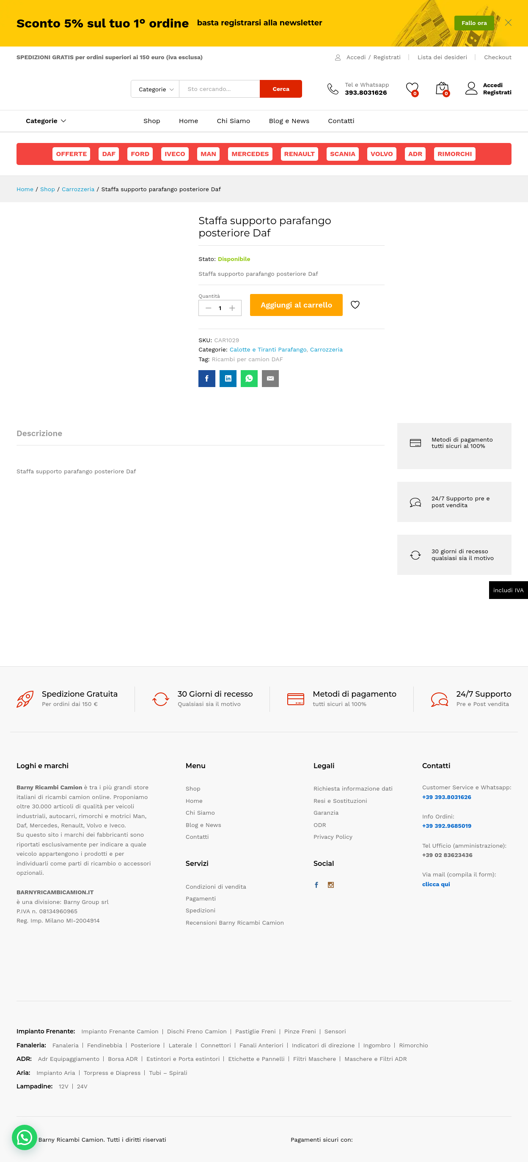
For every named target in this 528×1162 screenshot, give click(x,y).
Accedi (356, 57)
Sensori (335, 1031)
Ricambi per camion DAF (247, 359)
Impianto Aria (55, 1072)
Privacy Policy (333, 836)
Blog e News (289, 121)
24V (82, 1086)
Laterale (180, 1045)
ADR (415, 154)
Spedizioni (200, 910)
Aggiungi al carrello (296, 304)
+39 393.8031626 (446, 797)
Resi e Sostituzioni (340, 800)
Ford (140, 154)
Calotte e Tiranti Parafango (268, 349)
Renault (299, 154)
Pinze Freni (300, 1031)
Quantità (209, 296)
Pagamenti (201, 898)
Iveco (175, 154)
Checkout (498, 57)
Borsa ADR (123, 1058)
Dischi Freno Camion (197, 1031)
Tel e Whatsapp (367, 84)
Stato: (207, 258)
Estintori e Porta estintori (183, 1058)
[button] (24, 1137)
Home (188, 121)
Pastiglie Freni (255, 1031)
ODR (320, 824)
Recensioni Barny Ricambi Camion (235, 922)
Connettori (216, 1045)
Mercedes (250, 154)
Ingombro (377, 1045)
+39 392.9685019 (446, 825)
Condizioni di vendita (216, 886)
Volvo (382, 154)
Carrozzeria (326, 349)
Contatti (341, 121)
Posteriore (145, 1045)
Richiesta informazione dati (353, 788)
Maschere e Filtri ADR (375, 1058)
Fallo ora (474, 22)
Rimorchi (454, 154)
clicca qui (436, 884)
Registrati (387, 57)
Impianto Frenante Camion (120, 1031)
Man (208, 154)
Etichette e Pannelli (256, 1058)
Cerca (280, 88)
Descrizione (39, 433)
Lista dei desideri (442, 57)
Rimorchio (413, 1045)
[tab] (43, 437)
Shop (151, 121)
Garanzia (326, 812)
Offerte (71, 154)
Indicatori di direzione (323, 1045)
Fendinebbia (104, 1045)
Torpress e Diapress (112, 1072)
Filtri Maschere (314, 1058)
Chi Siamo (233, 121)
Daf (109, 154)
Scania (342, 154)
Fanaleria (65, 1045)
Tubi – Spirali (168, 1072)
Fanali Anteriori (261, 1045)
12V (64, 1086)
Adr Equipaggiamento (68, 1058)
